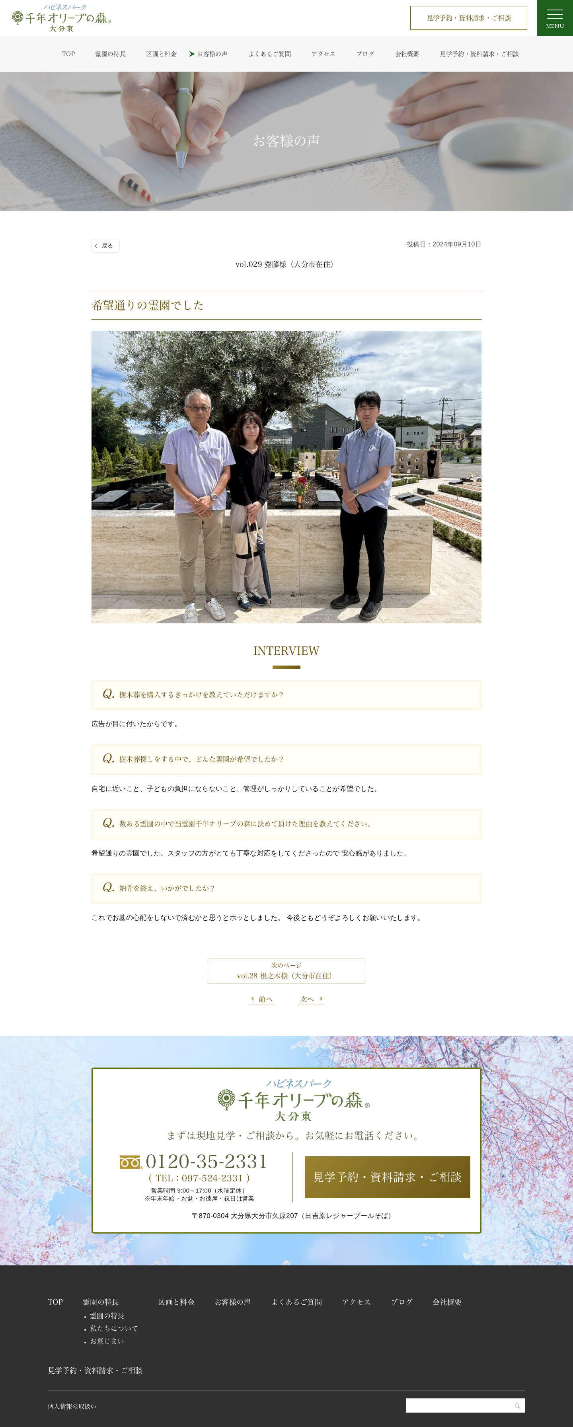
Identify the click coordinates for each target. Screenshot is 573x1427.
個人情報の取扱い (72, 1406)
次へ (307, 999)
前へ (266, 999)
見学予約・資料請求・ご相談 (469, 18)
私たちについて (114, 1328)
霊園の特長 (110, 54)
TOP (68, 54)
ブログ (365, 54)
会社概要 (407, 54)
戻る (107, 245)
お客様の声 (212, 54)
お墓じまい (107, 1341)
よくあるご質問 (269, 54)
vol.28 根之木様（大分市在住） (286, 975)
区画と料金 (161, 54)
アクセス (323, 54)
